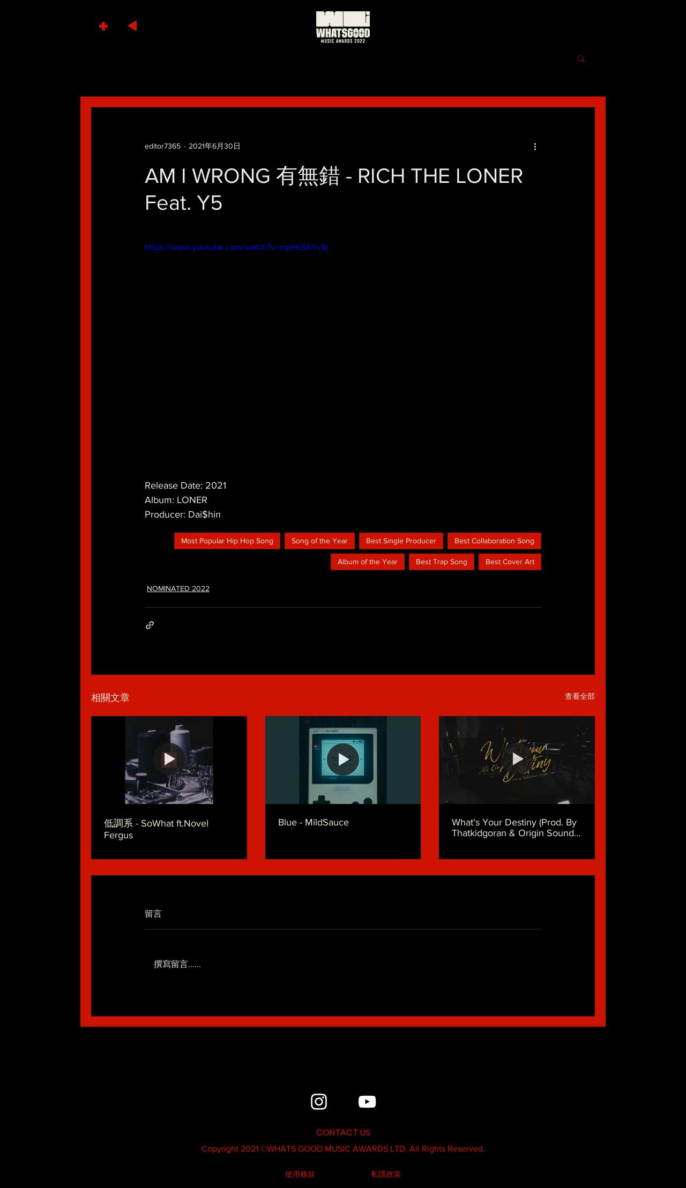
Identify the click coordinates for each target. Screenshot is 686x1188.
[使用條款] (300, 1174)
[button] (104, 23)
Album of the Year (368, 561)
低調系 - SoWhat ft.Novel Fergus (156, 829)
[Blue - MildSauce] (343, 760)
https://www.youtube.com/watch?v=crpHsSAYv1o (237, 247)
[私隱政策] (386, 1174)
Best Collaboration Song (494, 540)
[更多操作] (534, 145)
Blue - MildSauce (313, 822)
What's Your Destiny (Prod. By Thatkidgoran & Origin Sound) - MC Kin (516, 827)
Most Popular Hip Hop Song (227, 540)
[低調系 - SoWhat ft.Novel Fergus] (169, 759)
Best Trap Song (441, 561)
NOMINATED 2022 (178, 588)
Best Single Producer (401, 540)
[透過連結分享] (150, 625)
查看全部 (580, 696)
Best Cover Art (510, 561)
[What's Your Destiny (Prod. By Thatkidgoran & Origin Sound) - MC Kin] (517, 759)
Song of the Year (320, 540)
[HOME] (343, 27)
